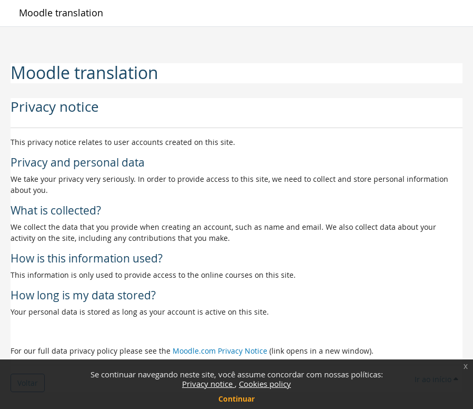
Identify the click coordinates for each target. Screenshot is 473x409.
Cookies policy (265, 383)
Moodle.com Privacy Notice (220, 351)
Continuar (236, 399)
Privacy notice (208, 383)
